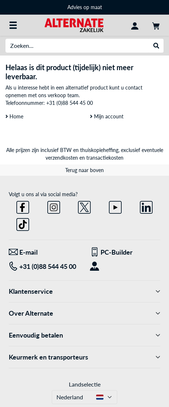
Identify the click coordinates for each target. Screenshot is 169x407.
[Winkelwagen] (156, 25)
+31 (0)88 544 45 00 (69, 103)
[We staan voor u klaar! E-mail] (44, 252)
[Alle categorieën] (13, 25)
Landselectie (85, 384)
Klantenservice (84, 291)
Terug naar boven (84, 170)
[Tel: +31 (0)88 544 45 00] (44, 266)
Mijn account (106, 116)
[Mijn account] (134, 25)
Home (14, 116)
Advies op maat (84, 7)
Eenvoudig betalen (84, 335)
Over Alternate (84, 313)
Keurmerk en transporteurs (84, 357)
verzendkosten (62, 158)
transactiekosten (104, 158)
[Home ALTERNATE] (73, 25)
